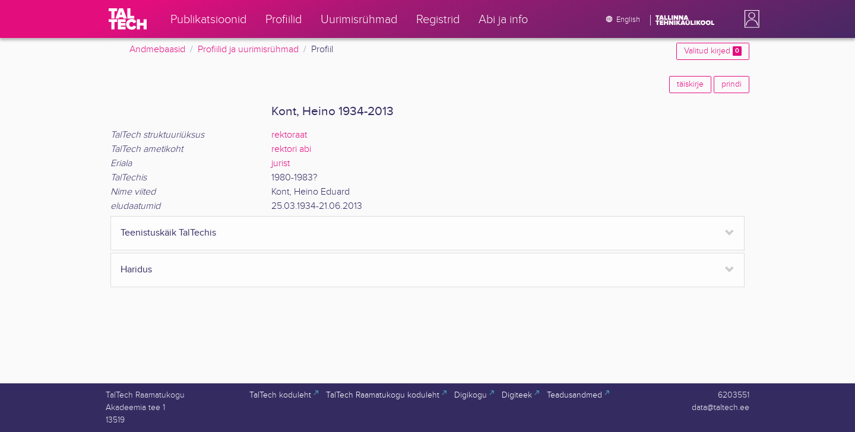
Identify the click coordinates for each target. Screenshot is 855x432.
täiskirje (690, 84)
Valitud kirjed (713, 51)
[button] (749, 19)
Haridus (136, 269)
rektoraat (289, 135)
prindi (731, 84)
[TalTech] (128, 19)
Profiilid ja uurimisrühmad (248, 49)
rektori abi (291, 149)
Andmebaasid (157, 49)
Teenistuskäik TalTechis (168, 233)
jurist (280, 163)
